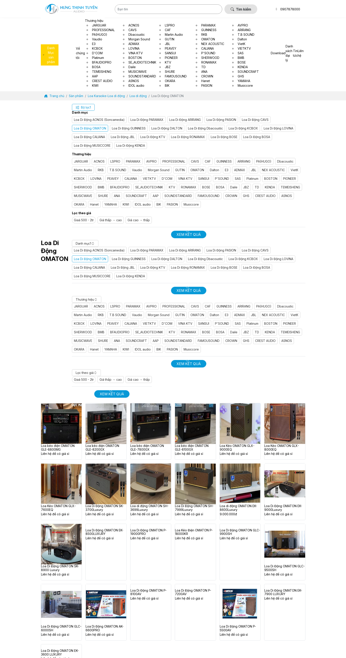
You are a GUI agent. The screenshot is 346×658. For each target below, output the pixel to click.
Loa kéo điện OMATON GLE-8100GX (192, 447)
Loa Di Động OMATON (90, 128)
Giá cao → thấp (139, 220)
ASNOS (286, 196)
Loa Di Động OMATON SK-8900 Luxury (60, 568)
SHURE (103, 196)
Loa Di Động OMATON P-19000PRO (148, 532)
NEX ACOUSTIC (273, 170)
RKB (101, 170)
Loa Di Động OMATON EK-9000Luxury (283, 508)
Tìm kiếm (241, 9)
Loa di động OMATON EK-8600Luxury (238, 508)
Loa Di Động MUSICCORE (92, 145)
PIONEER (289, 178)
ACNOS (99, 161)
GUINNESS (224, 161)
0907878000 (290, 9)
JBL (253, 170)
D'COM (167, 178)
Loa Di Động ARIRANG (185, 120)
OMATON (197, 170)
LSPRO (115, 161)
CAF (208, 161)
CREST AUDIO (265, 196)
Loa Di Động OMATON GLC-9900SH (240, 532)
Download (278, 53)
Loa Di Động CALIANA (89, 137)
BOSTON (270, 178)
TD (257, 187)
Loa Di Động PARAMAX (147, 120)
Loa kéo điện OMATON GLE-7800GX (147, 447)
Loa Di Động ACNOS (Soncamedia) (99, 120)
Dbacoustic (285, 161)
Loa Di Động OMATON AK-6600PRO (105, 628)
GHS (246, 196)
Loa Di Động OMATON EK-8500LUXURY (104, 532)
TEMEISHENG (290, 187)
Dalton (214, 170)
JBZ (246, 187)
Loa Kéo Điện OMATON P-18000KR (194, 532)
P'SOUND (222, 178)
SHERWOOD (83, 187)
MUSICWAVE (83, 196)
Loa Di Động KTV (152, 137)
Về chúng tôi (80, 53)
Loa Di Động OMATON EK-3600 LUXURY (60, 652)
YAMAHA (110, 204)
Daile (233, 187)
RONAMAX (188, 187)
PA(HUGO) (263, 161)
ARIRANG (243, 161)
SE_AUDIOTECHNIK (149, 187)
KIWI (126, 204)
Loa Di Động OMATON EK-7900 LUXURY (283, 592)
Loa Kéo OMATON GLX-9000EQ (237, 447)
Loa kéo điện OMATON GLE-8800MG (58, 447)
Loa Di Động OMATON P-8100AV (148, 592)
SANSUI (203, 178)
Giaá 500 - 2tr (84, 220)
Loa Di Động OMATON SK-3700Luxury (105, 508)
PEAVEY (113, 178)
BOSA (220, 187)
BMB (101, 187)
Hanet (94, 204)
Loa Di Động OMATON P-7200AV (193, 592)
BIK (158, 204)
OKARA (79, 204)
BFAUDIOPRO (120, 187)
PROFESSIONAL (173, 161)
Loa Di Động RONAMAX (188, 137)
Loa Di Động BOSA (256, 137)
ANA (117, 196)
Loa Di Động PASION (221, 120)
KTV (172, 187)
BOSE (206, 187)
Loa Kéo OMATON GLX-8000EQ (281, 447)
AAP (156, 196)
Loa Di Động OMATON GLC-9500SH (284, 568)
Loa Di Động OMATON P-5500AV (238, 628)
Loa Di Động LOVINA (278, 128)
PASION (172, 204)
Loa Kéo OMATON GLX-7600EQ (58, 508)
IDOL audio (143, 204)
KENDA (270, 187)
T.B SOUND (117, 170)
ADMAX (239, 170)
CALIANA (130, 178)
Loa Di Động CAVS (255, 120)
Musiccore (191, 204)
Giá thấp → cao (111, 220)
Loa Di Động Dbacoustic (205, 128)
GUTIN (180, 170)
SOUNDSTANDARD (178, 196)
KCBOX (79, 178)
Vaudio (137, 170)
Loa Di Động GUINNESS (129, 128)
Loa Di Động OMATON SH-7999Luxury (194, 508)
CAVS (195, 161)
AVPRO (151, 161)
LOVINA (96, 178)
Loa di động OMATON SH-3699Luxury (149, 508)
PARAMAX (133, 161)
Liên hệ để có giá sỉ (55, 454)
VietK (294, 170)
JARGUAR (81, 161)
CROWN (231, 196)
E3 (226, 170)
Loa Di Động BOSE (224, 137)
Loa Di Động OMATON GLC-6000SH (61, 628)
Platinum (252, 178)
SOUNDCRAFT (136, 196)
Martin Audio (83, 170)
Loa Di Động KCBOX (243, 128)
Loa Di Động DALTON (166, 128)
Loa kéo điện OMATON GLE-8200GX (102, 447)
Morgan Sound (158, 170)
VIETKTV (149, 178)
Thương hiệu (94, 20)
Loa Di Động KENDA (130, 145)
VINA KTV (185, 178)
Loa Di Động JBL (123, 137)
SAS (238, 178)
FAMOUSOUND (209, 196)
